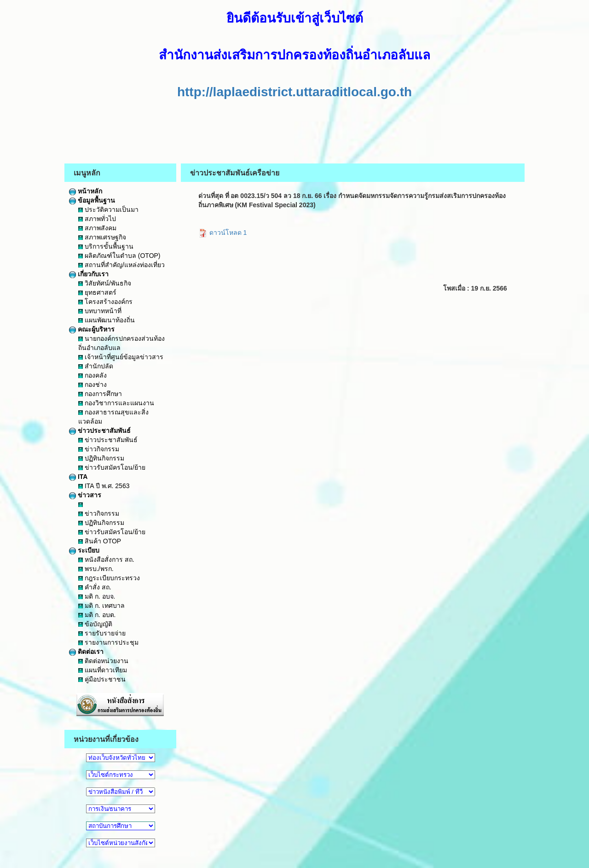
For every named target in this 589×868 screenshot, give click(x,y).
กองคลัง (92, 375)
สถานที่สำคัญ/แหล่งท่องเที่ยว (121, 264)
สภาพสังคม (97, 228)
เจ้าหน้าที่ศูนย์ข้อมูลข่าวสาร (120, 357)
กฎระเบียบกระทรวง (109, 578)
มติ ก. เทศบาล (101, 605)
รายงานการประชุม (108, 642)
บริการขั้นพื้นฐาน (105, 246)
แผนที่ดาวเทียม (102, 670)
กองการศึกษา (100, 393)
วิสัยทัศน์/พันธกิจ (104, 283)
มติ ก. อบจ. (96, 596)
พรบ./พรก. (96, 568)
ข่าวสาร (85, 495)
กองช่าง (92, 384)
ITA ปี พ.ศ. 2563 (103, 485)
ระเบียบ (84, 550)
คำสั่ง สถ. (94, 587)
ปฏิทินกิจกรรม (101, 458)
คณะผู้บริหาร (92, 329)
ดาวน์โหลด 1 (222, 232)
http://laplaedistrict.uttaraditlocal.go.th (294, 92)
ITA (78, 476)
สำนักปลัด (95, 366)
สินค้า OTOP (99, 541)
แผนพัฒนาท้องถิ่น (106, 320)
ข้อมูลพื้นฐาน (92, 200)
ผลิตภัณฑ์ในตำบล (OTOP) (119, 255)
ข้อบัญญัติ (95, 624)
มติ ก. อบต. (96, 614)
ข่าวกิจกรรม (98, 449)
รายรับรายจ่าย (102, 633)
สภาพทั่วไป (97, 218)
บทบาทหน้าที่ (99, 311)
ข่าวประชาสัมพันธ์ (100, 430)
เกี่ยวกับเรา (89, 274)
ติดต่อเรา (86, 651)
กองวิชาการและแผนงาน (116, 403)
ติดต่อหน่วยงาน (103, 660)
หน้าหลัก (85, 191)
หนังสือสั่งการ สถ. (106, 559)
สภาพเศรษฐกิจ (102, 237)
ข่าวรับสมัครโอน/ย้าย (111, 467)
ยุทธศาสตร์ (97, 292)
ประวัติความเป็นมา (108, 209)
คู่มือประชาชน (102, 679)
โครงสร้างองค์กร (105, 301)
